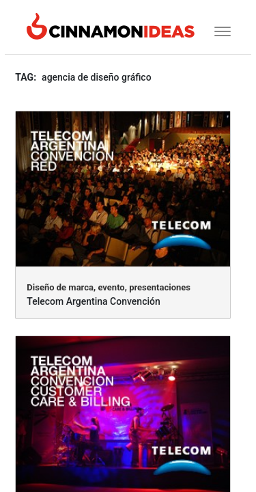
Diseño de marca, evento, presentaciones (108, 287)
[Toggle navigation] (218, 29)
